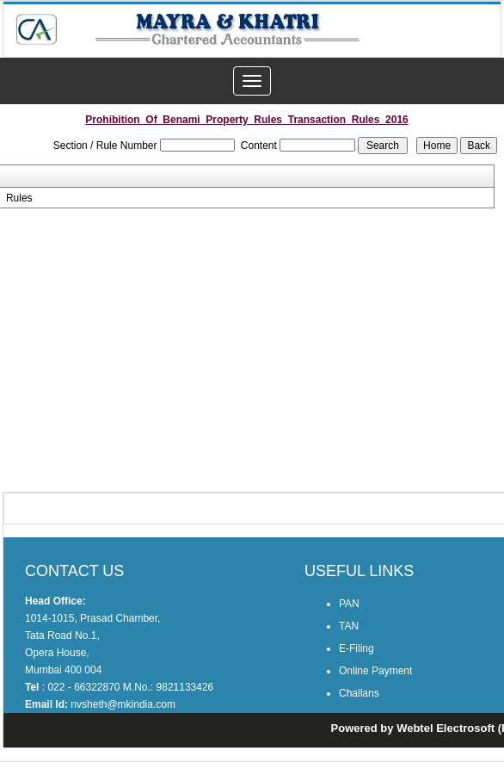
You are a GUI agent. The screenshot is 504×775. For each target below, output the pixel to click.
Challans (359, 693)
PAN (349, 604)
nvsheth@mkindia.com (123, 704)
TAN (349, 626)
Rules (19, 198)
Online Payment (375, 671)
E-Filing (356, 648)
